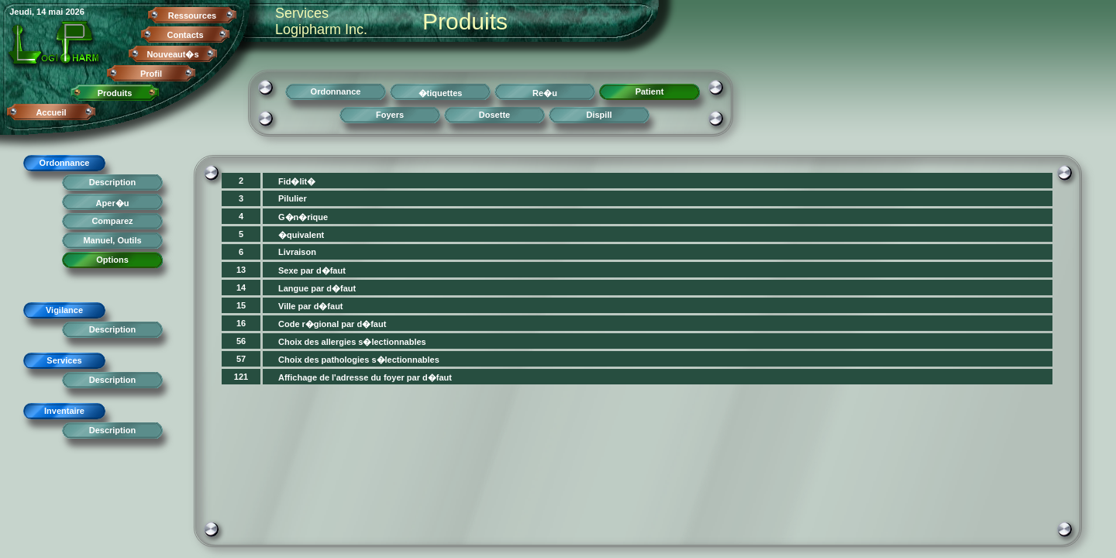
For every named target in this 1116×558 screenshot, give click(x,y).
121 (241, 376)
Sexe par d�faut (312, 270)
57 (241, 358)
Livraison (297, 252)
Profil (151, 73)
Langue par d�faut (317, 288)
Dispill (598, 114)
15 (241, 305)
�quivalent (301, 234)
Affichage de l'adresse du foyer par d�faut (365, 377)
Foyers (390, 114)
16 (241, 323)
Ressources (192, 15)
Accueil (51, 112)
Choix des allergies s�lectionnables (352, 341)
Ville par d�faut (310, 306)
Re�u (544, 93)
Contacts (185, 35)
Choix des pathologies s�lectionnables (358, 359)
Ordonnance (65, 162)
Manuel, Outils (112, 240)
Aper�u (112, 203)
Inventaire (64, 410)
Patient (650, 91)
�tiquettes (440, 93)
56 (241, 341)
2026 (74, 11)
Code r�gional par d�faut (332, 324)
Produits (115, 93)
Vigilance (64, 310)
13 (241, 269)
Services (63, 360)
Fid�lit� (296, 181)
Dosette (494, 114)
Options (112, 259)
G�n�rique (303, 217)
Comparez (112, 221)
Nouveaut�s (172, 54)
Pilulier (292, 198)
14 (241, 287)
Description (112, 182)
